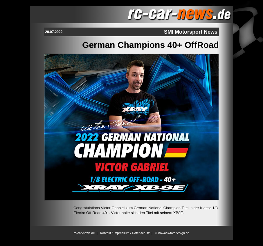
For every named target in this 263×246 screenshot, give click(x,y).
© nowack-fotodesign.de (172, 233)
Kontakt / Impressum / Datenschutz (125, 233)
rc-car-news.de (84, 233)
